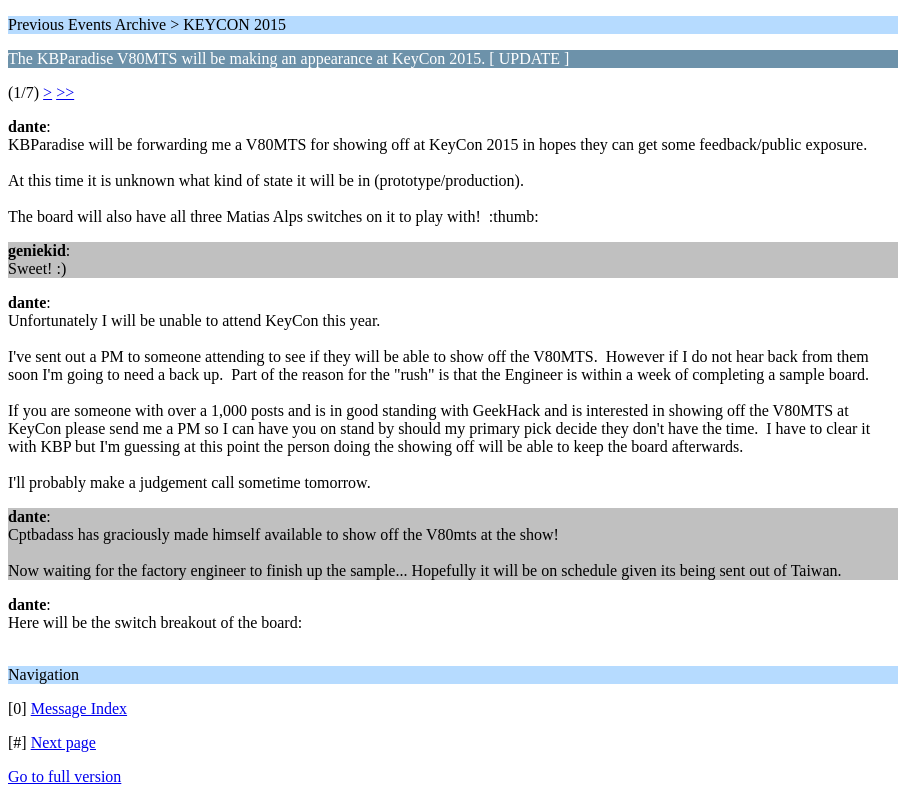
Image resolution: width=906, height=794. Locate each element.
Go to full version (64, 776)
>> (65, 92)
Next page (63, 742)
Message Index (79, 708)
